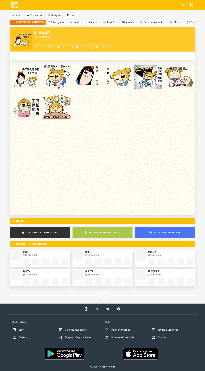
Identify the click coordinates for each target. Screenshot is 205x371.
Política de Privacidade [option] (119, 337)
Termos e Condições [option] (164, 330)
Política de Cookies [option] (117, 330)
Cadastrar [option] (20, 337)
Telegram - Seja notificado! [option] (75, 337)
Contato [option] (158, 337)
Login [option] (18, 330)
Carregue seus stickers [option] (73, 330)
